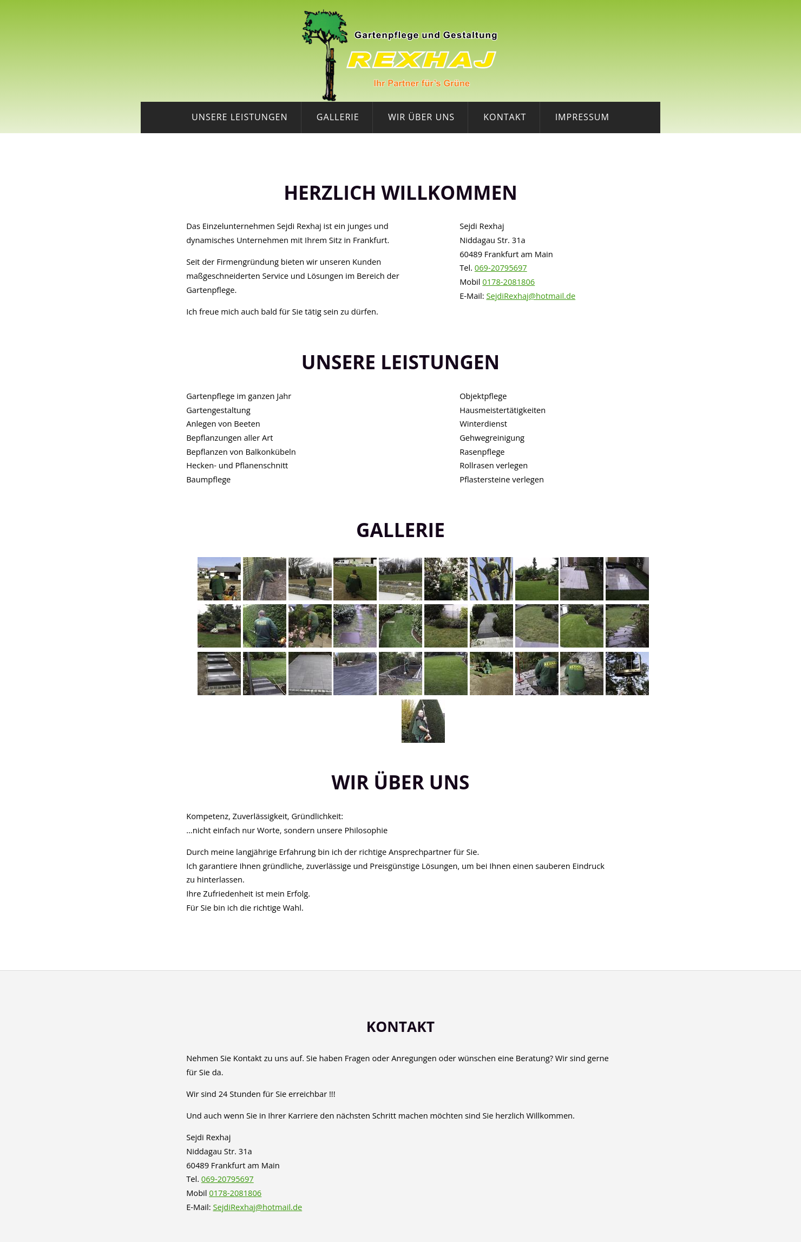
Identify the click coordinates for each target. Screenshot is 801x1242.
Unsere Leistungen (240, 117)
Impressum (582, 117)
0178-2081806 (508, 281)
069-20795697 (501, 267)
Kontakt (504, 117)
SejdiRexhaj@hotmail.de (530, 295)
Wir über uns (421, 117)
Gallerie (338, 117)
